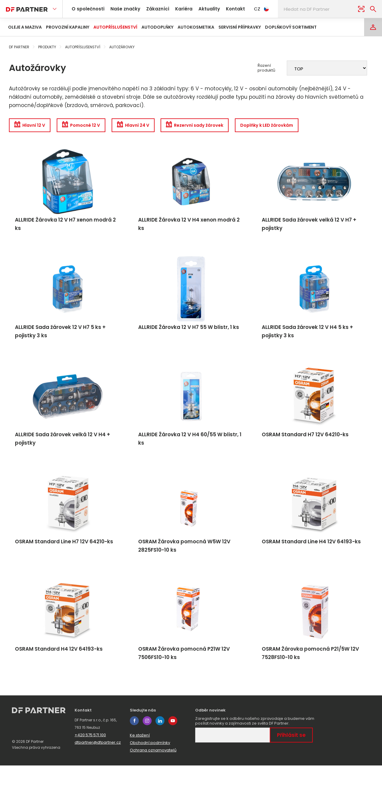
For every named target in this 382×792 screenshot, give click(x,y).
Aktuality (199, 9)
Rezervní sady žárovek (217, 126)
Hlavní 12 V (32, 126)
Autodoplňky (157, 27)
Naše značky (122, 9)
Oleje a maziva (25, 27)
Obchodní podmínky (150, 769)
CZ (249, 9)
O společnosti (87, 9)
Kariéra (176, 9)
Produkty (47, 47)
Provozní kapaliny (67, 27)
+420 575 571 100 (90, 761)
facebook (134, 747)
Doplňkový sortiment (291, 27)
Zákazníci (152, 9)
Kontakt (224, 9)
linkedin (159, 747)
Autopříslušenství (115, 27)
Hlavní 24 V (148, 126)
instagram (147, 747)
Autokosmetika (196, 27)
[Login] (373, 27)
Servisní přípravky (239, 27)
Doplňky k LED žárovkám (296, 126)
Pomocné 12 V (89, 126)
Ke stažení (140, 762)
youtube (172, 747)
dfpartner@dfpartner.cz (98, 769)
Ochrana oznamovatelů (153, 776)
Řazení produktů (266, 68)
